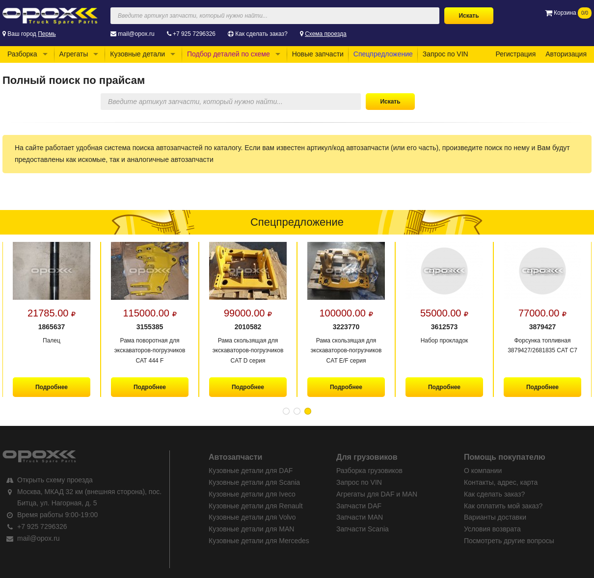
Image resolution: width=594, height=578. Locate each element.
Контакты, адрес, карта (501, 482)
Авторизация (566, 54)
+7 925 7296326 (194, 33)
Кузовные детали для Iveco (252, 494)
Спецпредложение (383, 54)
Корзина (568, 12)
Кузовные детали (137, 54)
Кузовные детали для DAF (251, 470)
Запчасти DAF (358, 506)
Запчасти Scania (362, 529)
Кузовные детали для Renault (256, 506)
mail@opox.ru (136, 33)
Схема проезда (326, 33)
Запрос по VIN (445, 54)
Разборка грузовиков (369, 470)
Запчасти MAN (359, 517)
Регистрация (515, 54)
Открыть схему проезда (55, 480)
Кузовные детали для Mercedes (259, 541)
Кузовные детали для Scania (254, 482)
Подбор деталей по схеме (228, 54)
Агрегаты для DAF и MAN (376, 494)
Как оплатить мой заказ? (503, 506)
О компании (483, 470)
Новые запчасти (318, 54)
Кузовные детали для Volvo (252, 517)
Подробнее (51, 387)
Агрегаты (73, 54)
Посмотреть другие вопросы (509, 541)
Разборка (22, 54)
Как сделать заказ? (261, 33)
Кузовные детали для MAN (251, 529)
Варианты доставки (495, 517)
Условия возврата (492, 529)
